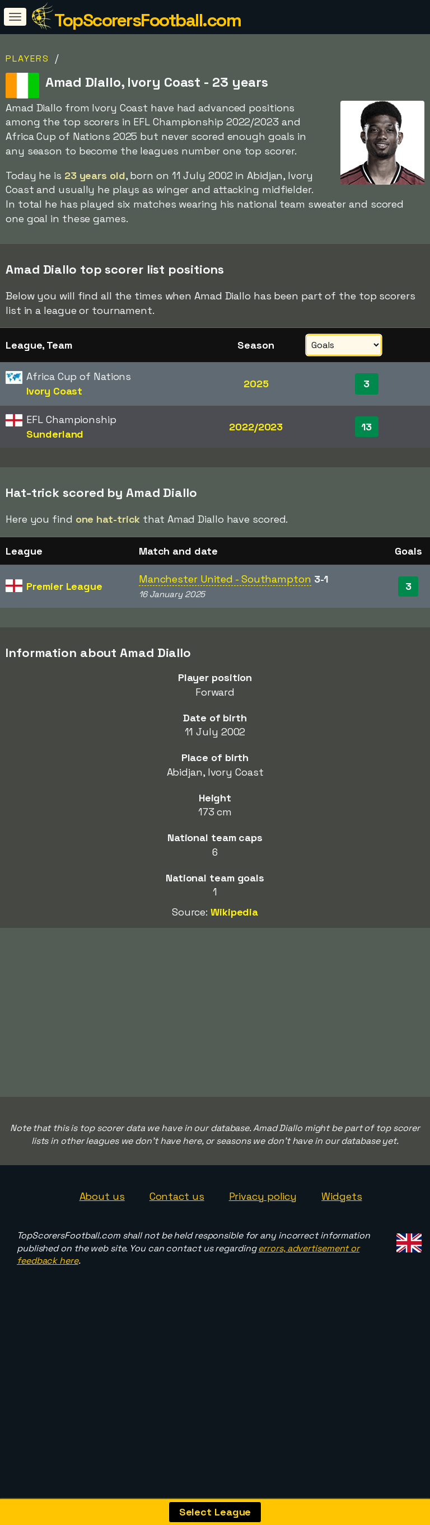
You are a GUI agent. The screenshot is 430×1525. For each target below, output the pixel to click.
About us (102, 1260)
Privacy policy (263, 1260)
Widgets (341, 1260)
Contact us (176, 1260)
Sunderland (54, 434)
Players (27, 58)
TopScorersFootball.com (147, 20)
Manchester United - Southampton (225, 579)
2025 (256, 383)
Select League (215, 1511)
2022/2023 (256, 426)
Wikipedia (234, 911)
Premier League (64, 586)
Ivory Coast (54, 390)
